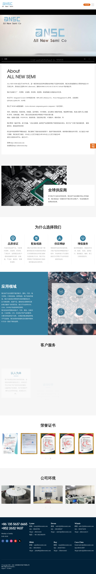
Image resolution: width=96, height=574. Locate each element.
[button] (50, 458)
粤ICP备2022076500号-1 (8, 566)
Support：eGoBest (6, 568)
